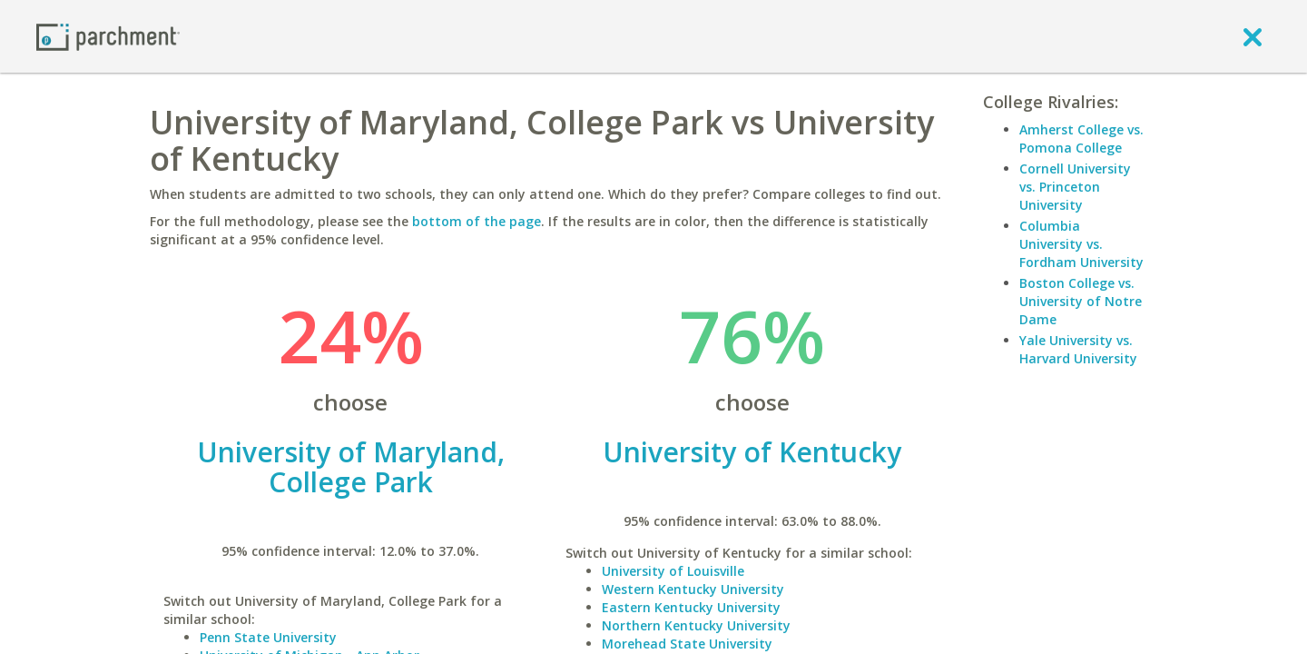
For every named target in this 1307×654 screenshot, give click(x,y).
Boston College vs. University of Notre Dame (1080, 301)
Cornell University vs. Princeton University (1075, 186)
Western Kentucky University (693, 589)
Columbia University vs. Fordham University (1081, 244)
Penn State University (268, 637)
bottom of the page (476, 221)
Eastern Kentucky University (691, 607)
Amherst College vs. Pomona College (1081, 138)
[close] (1252, 36)
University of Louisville (673, 571)
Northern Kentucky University (696, 625)
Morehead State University (687, 643)
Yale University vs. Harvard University (1078, 349)
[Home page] (108, 36)
